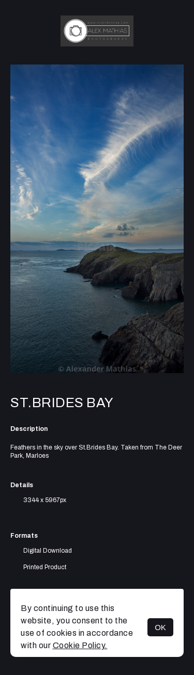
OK (160, 627)
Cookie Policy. (80, 645)
